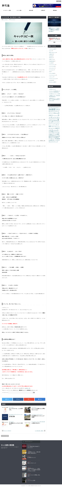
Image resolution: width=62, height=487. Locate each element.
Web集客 (52, 109)
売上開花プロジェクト (52, 89)
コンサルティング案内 (7, 10)
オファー (51, 113)
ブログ (52, 126)
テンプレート (57, 123)
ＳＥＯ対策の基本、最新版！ (39, 430)
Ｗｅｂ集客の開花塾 (7, 445)
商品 (56, 134)
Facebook (56, 107)
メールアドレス (5, 392)
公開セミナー (51, 59)
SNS (50, 71)
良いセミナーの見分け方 (7, 430)
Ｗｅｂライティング (53, 141)
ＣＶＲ (55, 140)
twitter (58, 1)
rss (57, 1)
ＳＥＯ (58, 140)
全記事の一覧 (27, 388)
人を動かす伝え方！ (36, 423)
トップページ (54, 124)
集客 (49, 140)
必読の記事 (31, 10)
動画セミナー (52, 134)
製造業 (58, 138)
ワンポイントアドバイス (53, 78)
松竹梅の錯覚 (12, 416)
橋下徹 (55, 137)
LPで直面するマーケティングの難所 (54, 93)
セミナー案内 (19, 10)
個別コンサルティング (52, 52)
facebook (60, 1)
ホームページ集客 (53, 128)
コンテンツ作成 (39, 421)
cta (53, 107)
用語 (56, 138)
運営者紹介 (55, 10)
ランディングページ (17, 414)
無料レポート (53, 138)
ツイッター (53, 123)
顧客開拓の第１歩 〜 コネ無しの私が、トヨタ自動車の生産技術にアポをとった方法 (54, 99)
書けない (52, 137)
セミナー (50, 50)
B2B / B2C (51, 107)
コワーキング (55, 115)
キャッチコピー (5, 19)
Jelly (59, 107)
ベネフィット (51, 76)
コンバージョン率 (52, 66)
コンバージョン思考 (31, 480)
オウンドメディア (55, 111)
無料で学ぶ (51, 57)
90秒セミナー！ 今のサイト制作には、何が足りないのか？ (54, 30)
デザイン (50, 124)
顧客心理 (52, 140)
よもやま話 (51, 80)
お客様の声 (43, 10)
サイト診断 (51, 121)
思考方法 (53, 136)
